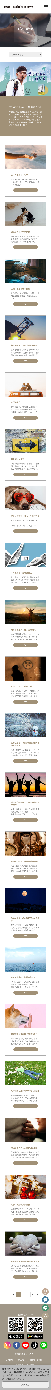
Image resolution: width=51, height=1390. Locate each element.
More (26, 190)
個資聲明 (19, 1364)
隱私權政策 (16, 1378)
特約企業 (20, 1360)
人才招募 (30, 1364)
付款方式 (31, 1360)
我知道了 (25, 1384)
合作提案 (9, 1360)
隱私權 (39, 1360)
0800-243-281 (31, 1354)
